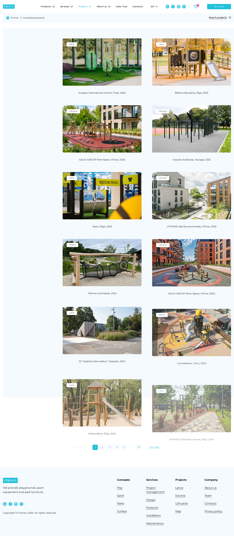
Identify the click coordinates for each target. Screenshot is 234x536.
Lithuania (181, 503)
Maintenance (155, 523)
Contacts (137, 6)
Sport (120, 495)
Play (119, 487)
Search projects (220, 17)
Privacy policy (213, 511)
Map (178, 511)
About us (211, 487)
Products (152, 507)
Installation (153, 515)
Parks (120, 503)
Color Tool (121, 6)
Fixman (15, 18)
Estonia (180, 495)
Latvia (179, 487)
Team (208, 495)
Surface (122, 511)
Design (151, 499)
